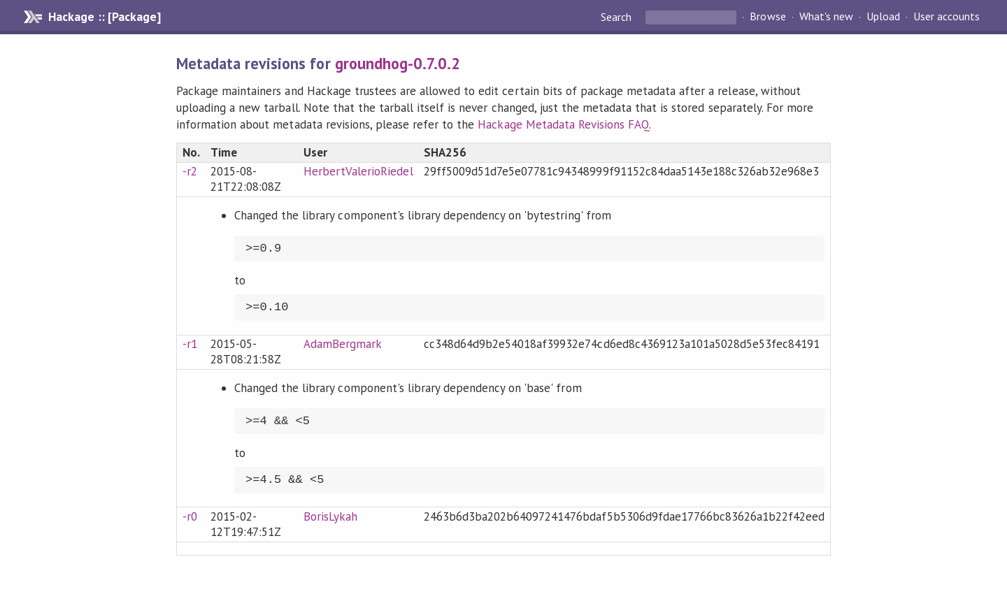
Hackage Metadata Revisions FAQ (563, 124)
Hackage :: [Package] (104, 16)
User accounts (946, 17)
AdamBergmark (342, 344)
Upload (883, 17)
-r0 (190, 516)
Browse (767, 17)
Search (617, 17)
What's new (826, 17)
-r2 (190, 171)
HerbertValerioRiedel (358, 171)
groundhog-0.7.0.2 (397, 63)
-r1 (190, 344)
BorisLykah (330, 516)
